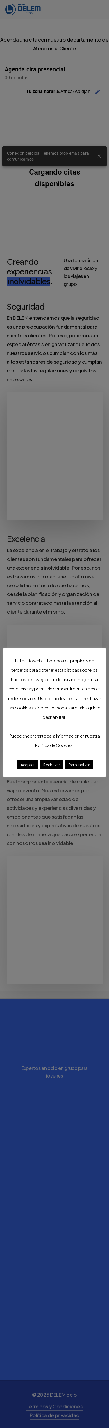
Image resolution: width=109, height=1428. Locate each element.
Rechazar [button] (51, 764)
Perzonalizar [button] (79, 764)
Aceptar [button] (28, 764)
